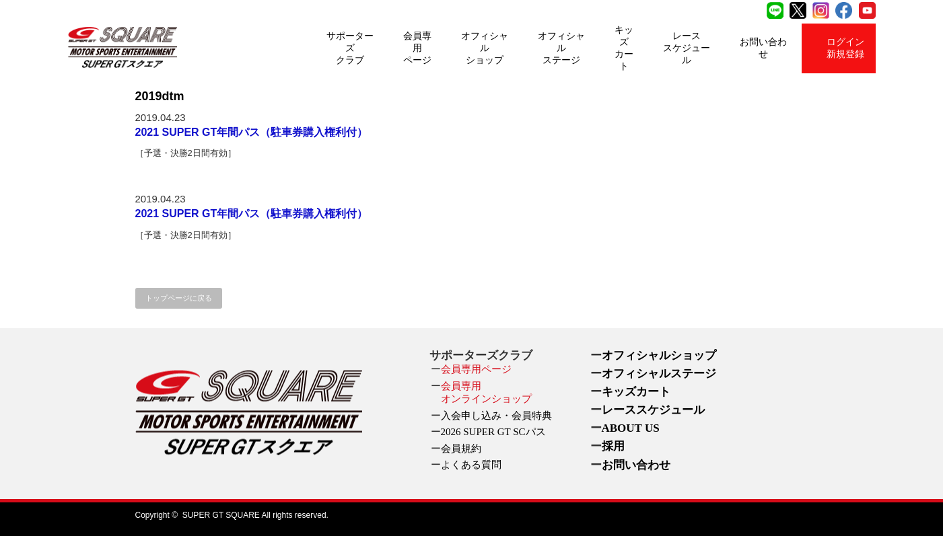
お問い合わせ (763, 48)
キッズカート (624, 48)
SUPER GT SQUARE (221, 515)
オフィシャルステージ (561, 48)
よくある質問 (471, 464)
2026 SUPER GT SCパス (493, 431)
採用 (613, 446)
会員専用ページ (417, 48)
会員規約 (461, 448)
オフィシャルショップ (484, 48)
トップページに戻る (178, 298)
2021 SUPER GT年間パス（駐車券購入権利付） (251, 132)
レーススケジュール (686, 48)
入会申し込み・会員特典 (496, 415)
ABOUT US (631, 428)
